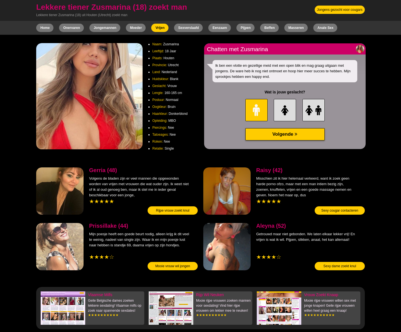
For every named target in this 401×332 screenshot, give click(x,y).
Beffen (269, 28)
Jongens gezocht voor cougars (339, 10)
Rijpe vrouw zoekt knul (172, 210)
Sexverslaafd (188, 28)
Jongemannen (105, 28)
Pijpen (246, 28)
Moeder (136, 28)
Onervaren (71, 28)
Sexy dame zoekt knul (339, 266)
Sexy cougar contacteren (339, 210)
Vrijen (160, 28)
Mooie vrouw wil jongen (172, 266)
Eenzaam (219, 28)
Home (45, 28)
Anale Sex (325, 28)
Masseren (296, 28)
